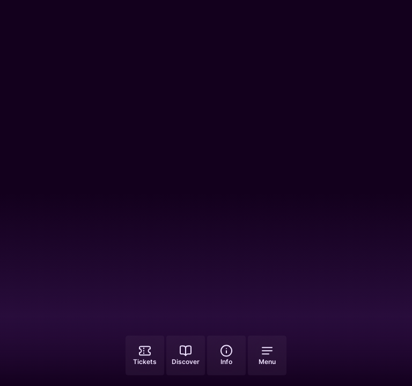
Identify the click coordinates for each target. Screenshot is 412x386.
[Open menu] (267, 355)
